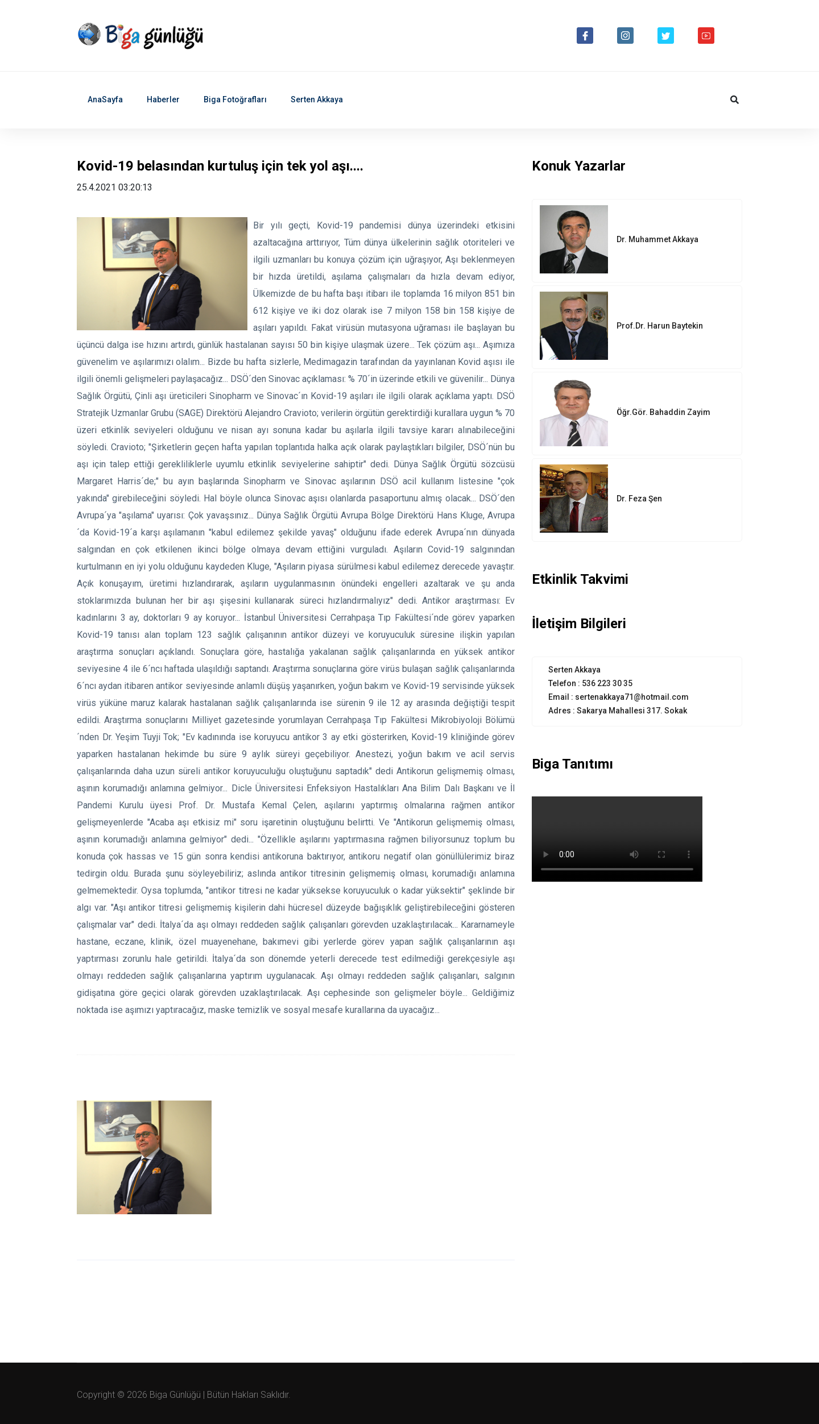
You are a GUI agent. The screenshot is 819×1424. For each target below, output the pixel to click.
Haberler (163, 99)
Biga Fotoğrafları (235, 99)
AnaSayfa (105, 99)
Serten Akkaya (317, 99)
